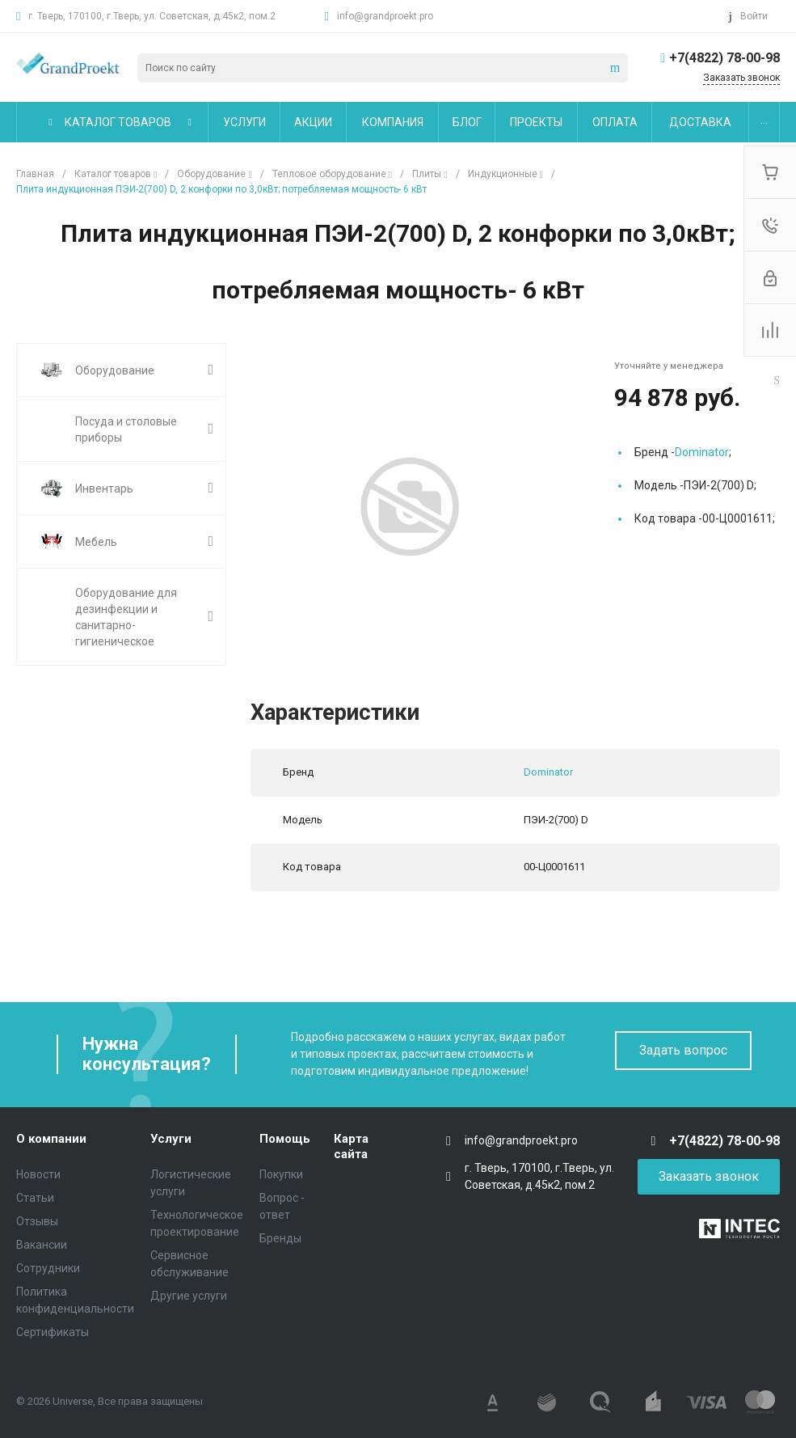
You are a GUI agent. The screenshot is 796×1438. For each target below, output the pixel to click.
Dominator (702, 452)
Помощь (284, 1138)
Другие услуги (188, 1295)
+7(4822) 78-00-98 (724, 58)
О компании (51, 1138)
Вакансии (41, 1244)
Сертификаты (52, 1332)
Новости (38, 1174)
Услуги (171, 1138)
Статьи (35, 1197)
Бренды (280, 1238)
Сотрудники (48, 1268)
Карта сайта (351, 1146)
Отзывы (37, 1221)
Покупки (281, 1174)
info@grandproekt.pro (385, 16)
